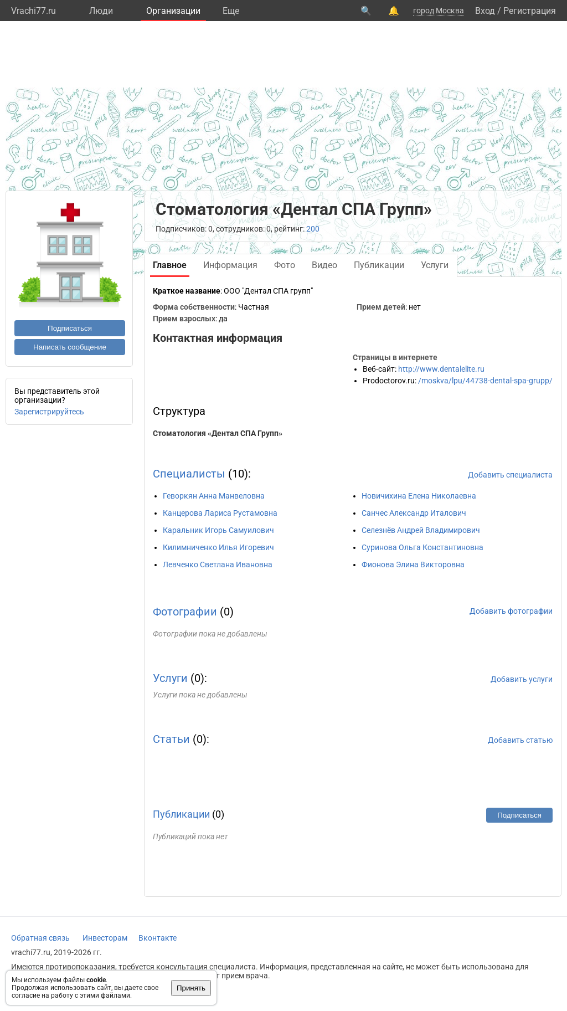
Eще (231, 11)
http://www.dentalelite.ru (441, 369)
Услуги (170, 678)
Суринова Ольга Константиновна (422, 547)
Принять (191, 988)
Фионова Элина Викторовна (413, 564)
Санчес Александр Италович (414, 513)
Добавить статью (520, 740)
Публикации (181, 814)
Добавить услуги (522, 679)
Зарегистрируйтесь (49, 411)
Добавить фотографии (511, 611)
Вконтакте (157, 937)
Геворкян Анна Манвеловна (214, 495)
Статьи (171, 739)
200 (312, 228)
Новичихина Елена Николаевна (419, 495)
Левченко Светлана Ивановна (217, 564)
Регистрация (529, 11)
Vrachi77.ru (33, 11)
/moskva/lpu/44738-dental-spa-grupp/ (485, 380)
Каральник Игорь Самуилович (218, 530)
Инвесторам (105, 937)
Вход (485, 11)
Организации (173, 11)
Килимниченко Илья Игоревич (218, 547)
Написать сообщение (69, 347)
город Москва (438, 10)
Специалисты (189, 473)
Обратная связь (40, 937)
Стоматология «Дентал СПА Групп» (217, 433)
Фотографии (185, 611)
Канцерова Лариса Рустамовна (220, 513)
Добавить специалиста (510, 474)
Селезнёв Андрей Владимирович (421, 530)
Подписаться (70, 328)
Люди (101, 11)
